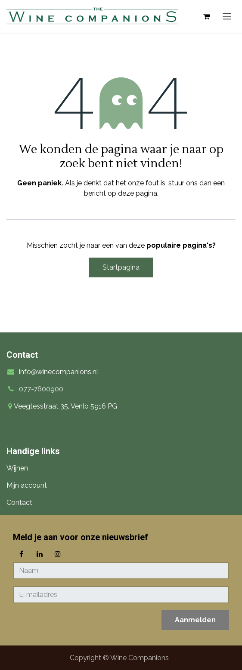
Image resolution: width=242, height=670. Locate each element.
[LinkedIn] (40, 554)
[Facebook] (21, 554)
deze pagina (137, 193)
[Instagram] (58, 554)
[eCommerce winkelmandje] (206, 16)
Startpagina (121, 267)
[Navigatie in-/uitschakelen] (227, 16)
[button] (195, 620)
